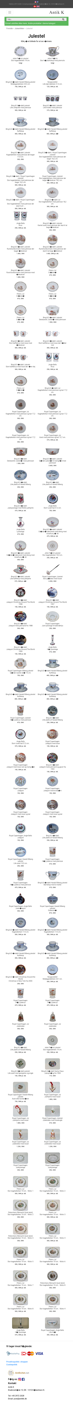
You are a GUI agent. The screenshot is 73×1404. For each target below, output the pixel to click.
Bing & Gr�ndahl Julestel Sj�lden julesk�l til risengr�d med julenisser (52, 461)
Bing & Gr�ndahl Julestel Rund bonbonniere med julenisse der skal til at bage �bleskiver (52, 249)
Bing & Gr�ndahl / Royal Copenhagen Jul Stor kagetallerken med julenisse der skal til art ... (20, 203)
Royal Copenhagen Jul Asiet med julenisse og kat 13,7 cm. (52, 436)
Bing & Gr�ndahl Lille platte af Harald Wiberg (20, 483)
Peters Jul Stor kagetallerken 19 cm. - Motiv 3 (52, 1213)
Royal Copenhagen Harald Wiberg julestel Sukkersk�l (52, 908)
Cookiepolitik (11, 1364)
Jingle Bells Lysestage (20, 530)
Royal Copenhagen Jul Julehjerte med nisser (52, 1096)
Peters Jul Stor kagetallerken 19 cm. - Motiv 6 (52, 1261)
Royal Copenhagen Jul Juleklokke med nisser (20, 1143)
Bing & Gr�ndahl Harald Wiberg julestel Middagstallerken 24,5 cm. (20, 83)
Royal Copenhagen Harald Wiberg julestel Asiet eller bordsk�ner (20, 1097)
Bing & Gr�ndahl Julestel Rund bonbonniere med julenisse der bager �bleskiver (20, 249)
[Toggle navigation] (9, 12)
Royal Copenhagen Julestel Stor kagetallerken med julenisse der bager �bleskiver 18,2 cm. (52, 178)
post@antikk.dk (20, 1399)
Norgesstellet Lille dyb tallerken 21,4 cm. (52, 83)
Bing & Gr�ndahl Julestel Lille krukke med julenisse (52, 107)
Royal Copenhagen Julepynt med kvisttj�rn (52, 789)
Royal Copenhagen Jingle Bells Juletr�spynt (20, 907)
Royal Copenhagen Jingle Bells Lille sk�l (52, 1331)
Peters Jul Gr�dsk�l (52, 271)
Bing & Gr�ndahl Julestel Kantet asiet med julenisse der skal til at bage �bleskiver (52, 225)
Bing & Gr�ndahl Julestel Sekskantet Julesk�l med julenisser (52, 319)
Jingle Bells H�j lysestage (52, 648)
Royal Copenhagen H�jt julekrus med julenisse (52, 860)
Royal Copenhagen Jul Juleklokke (20, 1025)
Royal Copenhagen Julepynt (20, 789)
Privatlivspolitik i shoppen (17, 1362)
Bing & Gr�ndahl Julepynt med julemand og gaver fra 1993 (52, 767)
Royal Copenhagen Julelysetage (20, 1166)
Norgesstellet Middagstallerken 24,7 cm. (52, 978)
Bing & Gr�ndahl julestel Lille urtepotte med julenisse (20, 107)
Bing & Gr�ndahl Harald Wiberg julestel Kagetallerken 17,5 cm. (20, 931)
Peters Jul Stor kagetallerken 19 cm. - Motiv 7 (20, 1284)
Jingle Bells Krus (20, 224)
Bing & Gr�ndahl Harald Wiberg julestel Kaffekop (20, 130)
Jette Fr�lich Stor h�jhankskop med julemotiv (52, 60)
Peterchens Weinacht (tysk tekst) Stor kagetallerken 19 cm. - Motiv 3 (20, 1237)
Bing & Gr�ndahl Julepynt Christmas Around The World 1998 (20, 602)
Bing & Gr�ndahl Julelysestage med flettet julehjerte (20, 507)
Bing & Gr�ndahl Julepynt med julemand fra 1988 (20, 625)
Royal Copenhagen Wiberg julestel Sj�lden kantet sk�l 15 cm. (20, 672)
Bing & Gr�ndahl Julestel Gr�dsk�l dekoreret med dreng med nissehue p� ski (52, 531)
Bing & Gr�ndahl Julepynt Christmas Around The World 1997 (52, 602)
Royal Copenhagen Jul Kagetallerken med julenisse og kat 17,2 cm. (20, 414)
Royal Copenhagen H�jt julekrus (20, 1001)
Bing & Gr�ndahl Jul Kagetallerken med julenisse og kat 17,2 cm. (52, 390)
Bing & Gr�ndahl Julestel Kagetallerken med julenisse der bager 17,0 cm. (20, 155)
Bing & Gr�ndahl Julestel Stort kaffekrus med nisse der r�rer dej (20, 366)
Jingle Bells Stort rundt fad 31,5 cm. (20, 742)
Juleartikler (19, 28)
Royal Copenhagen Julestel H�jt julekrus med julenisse (20, 719)
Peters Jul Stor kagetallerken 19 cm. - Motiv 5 (20, 1261)
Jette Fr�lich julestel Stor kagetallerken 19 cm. (20, 60)
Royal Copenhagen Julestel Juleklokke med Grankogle (52, 1119)
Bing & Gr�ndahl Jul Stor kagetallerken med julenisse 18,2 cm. (52, 202)
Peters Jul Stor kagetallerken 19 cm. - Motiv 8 (20, 1308)
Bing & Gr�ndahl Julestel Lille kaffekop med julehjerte (20, 578)
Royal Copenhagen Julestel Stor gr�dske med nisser (52, 578)
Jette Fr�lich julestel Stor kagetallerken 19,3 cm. (52, 554)
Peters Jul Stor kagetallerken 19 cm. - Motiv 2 (52, 1190)
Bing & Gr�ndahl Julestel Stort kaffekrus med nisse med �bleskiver (20, 343)
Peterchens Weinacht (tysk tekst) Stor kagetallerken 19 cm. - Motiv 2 (20, 1213)
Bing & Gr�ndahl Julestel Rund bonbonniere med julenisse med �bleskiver (20, 272)
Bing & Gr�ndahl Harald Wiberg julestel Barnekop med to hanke (52, 884)
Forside (9, 28)
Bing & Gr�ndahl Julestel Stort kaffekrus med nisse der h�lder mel (52, 343)
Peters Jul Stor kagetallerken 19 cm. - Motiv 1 (20, 1190)
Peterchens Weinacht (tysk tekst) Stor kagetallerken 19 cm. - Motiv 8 (52, 1284)
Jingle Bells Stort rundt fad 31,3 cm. (52, 507)
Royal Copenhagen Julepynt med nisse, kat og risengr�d (20, 766)
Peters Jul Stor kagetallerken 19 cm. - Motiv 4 (52, 1237)
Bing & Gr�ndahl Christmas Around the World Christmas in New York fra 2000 (20, 979)
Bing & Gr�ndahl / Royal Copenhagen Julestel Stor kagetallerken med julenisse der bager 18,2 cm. (52, 156)
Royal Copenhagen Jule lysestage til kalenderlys (52, 625)
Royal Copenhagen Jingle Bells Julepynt (20, 837)
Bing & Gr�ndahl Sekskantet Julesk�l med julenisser (20, 460)
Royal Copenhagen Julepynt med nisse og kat (20, 813)
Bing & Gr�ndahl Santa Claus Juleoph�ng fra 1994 (52, 1072)
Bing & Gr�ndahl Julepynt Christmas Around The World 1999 (20, 649)
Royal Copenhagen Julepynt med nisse (52, 742)
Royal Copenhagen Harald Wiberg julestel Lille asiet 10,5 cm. (20, 861)
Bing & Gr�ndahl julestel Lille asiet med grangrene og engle (20, 1072)
